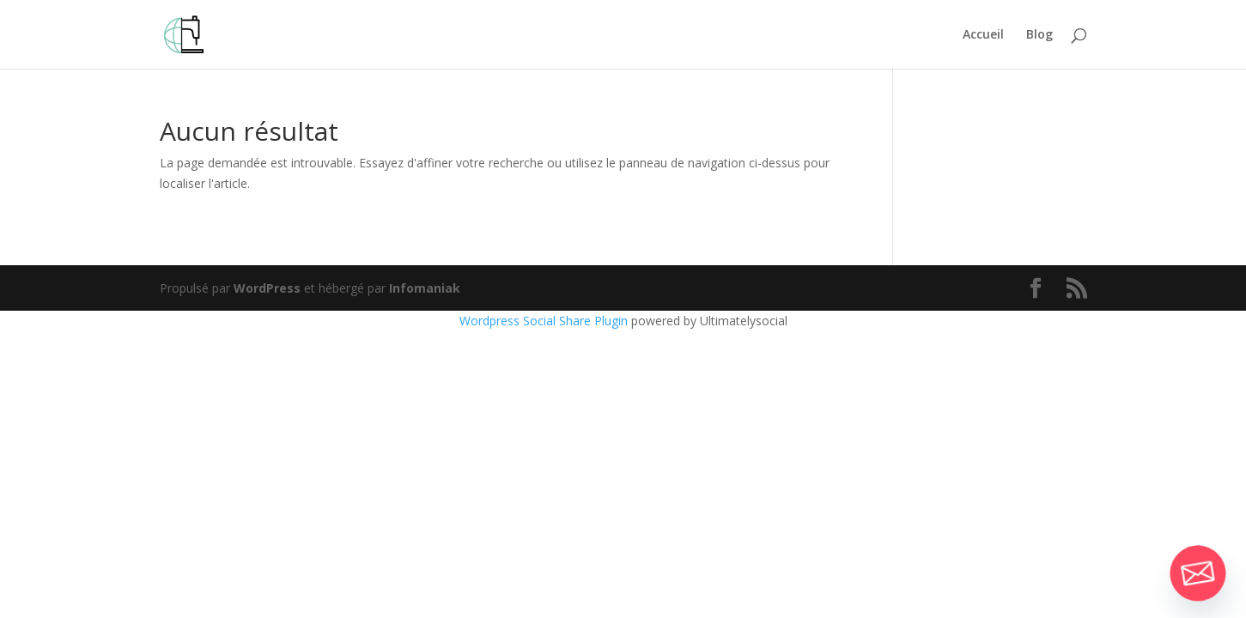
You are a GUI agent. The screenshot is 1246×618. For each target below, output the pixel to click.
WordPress (267, 288)
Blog (1039, 35)
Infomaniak (424, 288)
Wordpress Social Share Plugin (545, 320)
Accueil (983, 35)
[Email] (1198, 573)
